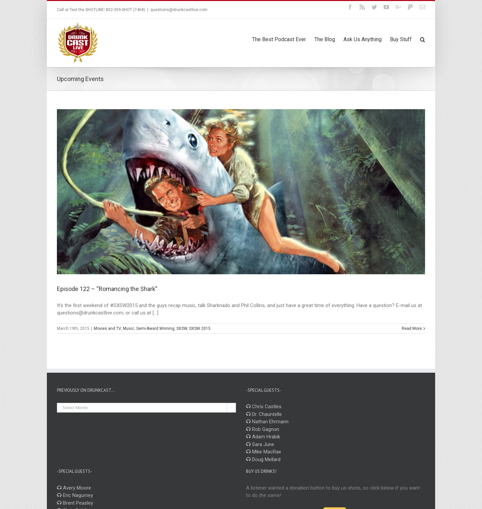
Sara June (260, 444)
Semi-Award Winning (155, 328)
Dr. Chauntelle (264, 414)
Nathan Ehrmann (267, 422)
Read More (412, 328)
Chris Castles (264, 407)
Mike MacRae (263, 452)
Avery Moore (74, 488)
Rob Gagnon (262, 429)
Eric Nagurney (75, 495)
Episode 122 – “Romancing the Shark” (107, 288)
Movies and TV (107, 328)
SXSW (181, 328)
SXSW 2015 (200, 328)
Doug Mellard (263, 459)
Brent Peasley (75, 503)
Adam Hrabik (263, 437)
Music (128, 328)
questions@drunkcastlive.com (179, 9)
